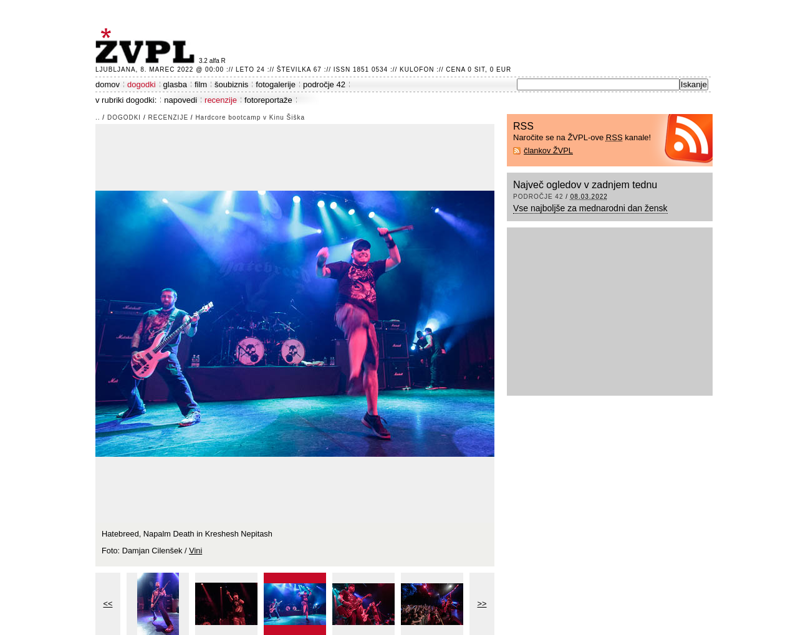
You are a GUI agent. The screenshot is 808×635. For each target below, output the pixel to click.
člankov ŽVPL (548, 150)
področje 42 (324, 84)
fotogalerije (276, 84)
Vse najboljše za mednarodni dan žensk (590, 208)
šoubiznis (231, 84)
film (201, 84)
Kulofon (417, 69)
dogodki (141, 84)
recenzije (220, 100)
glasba (175, 84)
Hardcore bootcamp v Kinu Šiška (250, 117)
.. (97, 117)
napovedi (180, 100)
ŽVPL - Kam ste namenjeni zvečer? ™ (147, 46)
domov (107, 84)
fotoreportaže (268, 100)
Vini (195, 550)
